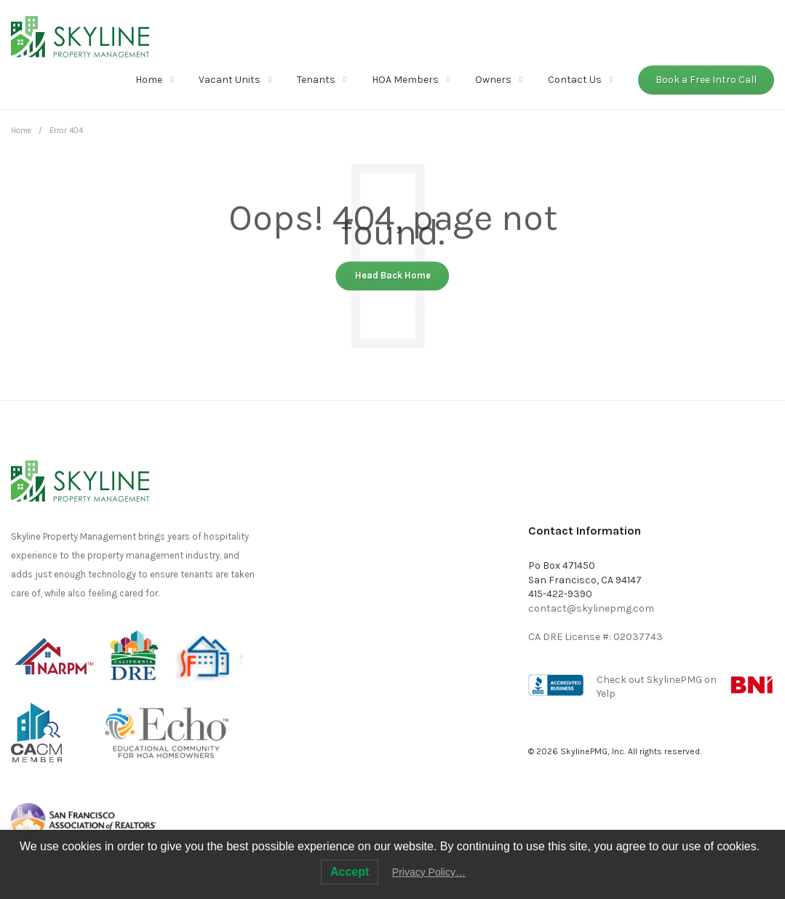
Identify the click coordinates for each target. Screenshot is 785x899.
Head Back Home (393, 276)
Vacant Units (229, 79)
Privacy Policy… (429, 872)
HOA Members (405, 79)
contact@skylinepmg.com (591, 608)
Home (148, 79)
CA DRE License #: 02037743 (595, 637)
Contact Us (575, 79)
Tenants (316, 79)
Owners (493, 79)
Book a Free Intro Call (706, 79)
